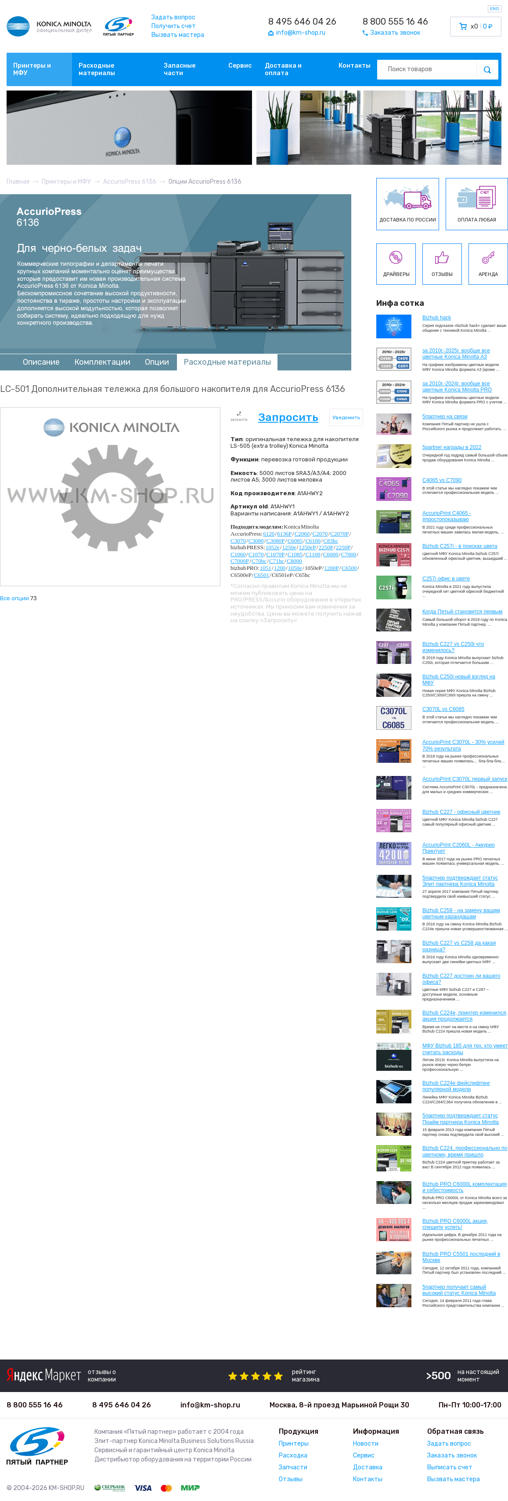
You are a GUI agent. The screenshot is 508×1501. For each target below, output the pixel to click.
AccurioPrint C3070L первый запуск (465, 779)
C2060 (302, 533)
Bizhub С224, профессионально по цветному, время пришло (465, 1151)
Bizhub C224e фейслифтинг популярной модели (456, 1086)
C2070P (339, 533)
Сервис (240, 65)
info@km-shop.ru (210, 1405)
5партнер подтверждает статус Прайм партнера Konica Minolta (460, 1119)
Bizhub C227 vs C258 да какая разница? (459, 946)
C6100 (313, 540)
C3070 (238, 540)
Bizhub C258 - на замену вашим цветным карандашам (461, 913)
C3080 (256, 540)
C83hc (330, 540)
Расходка (293, 1455)
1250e (289, 547)
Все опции (14, 598)
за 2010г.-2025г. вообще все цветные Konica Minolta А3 (456, 354)
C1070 (256, 554)
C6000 (331, 554)
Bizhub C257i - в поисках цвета (459, 546)
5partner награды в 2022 (451, 447)
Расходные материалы (97, 69)
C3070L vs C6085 (443, 709)
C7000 (349, 554)
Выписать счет (449, 1467)
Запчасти (293, 1467)
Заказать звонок (452, 1455)
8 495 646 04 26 (302, 21)
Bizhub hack (436, 318)
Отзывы (291, 1479)
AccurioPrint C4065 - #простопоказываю (446, 516)
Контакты (355, 65)
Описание (41, 362)
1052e (273, 547)
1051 (265, 568)
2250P (326, 547)
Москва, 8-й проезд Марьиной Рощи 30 (339, 1405)
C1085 (295, 554)
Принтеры (294, 1443)
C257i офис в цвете (446, 579)
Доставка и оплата (283, 69)
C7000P (240, 561)
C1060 (238, 554)
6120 (268, 533)
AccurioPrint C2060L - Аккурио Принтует (458, 848)
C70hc (259, 561)
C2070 (320, 533)
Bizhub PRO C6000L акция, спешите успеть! (455, 1224)
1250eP (307, 547)
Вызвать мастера (177, 35)
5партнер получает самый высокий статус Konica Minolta (459, 1290)
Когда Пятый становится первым (462, 612)
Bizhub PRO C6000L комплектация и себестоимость (464, 1187)
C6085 (295, 540)
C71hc (276, 561)
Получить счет (173, 26)
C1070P (276, 554)
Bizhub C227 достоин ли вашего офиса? (461, 979)
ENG (494, 8)
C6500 (349, 568)
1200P (331, 568)
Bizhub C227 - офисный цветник (461, 812)
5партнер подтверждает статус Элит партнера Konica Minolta (460, 881)
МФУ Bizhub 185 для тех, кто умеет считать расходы (465, 1049)
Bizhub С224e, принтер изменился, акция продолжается (465, 1016)
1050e (295, 568)
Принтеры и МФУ (32, 69)
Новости (365, 1443)
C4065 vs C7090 (441, 480)
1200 (279, 568)
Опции (157, 362)
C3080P (276, 540)
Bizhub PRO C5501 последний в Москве (461, 1257)
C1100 (312, 554)
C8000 (294, 561)
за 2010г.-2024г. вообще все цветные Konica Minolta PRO (457, 387)
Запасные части (179, 69)
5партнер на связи (445, 416)
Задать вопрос (173, 17)
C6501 (261, 575)
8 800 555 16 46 (395, 21)
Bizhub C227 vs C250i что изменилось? (453, 647)
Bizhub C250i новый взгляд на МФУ (458, 680)
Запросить (288, 417)
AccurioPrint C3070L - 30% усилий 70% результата (463, 745)
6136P (284, 533)
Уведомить (346, 417)
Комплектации (102, 362)
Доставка (367, 1467)
